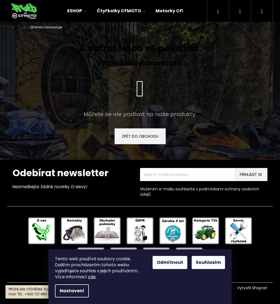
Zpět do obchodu (140, 136)
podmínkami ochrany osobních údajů (199, 191)
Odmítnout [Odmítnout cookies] (170, 262)
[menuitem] (76, 11)
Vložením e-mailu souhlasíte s (199, 192)
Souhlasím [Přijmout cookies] (208, 262)
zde (92, 277)
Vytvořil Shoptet (252, 288)
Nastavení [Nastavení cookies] (72, 291)
